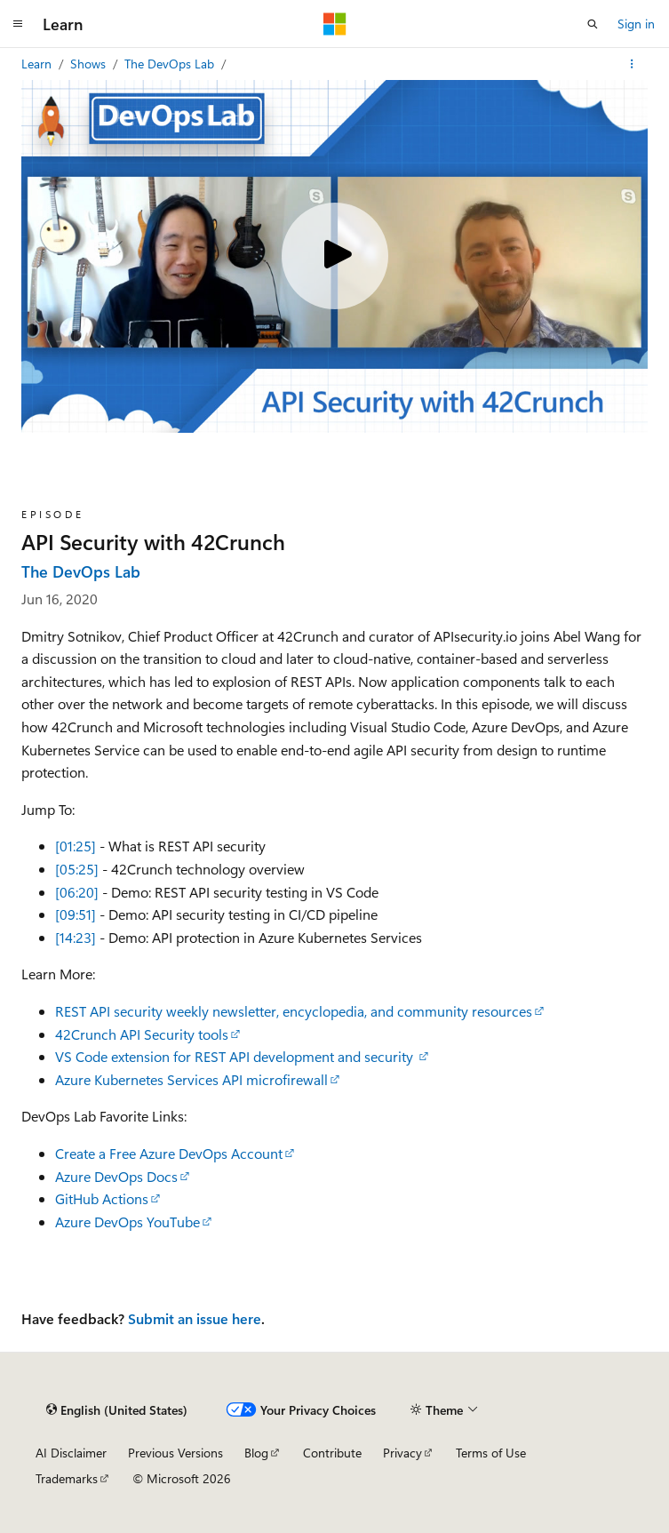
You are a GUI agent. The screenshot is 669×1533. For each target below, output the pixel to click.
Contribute (332, 1452)
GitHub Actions (101, 1198)
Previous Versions (175, 1452)
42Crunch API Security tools (141, 1034)
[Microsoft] (334, 24)
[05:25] (77, 868)
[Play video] (335, 256)
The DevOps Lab (171, 63)
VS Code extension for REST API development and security (236, 1056)
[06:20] (77, 891)
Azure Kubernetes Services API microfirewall (191, 1079)
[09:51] (75, 914)
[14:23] (75, 937)
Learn (38, 63)
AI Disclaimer (71, 1452)
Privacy (402, 1452)
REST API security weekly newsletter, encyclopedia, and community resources (293, 1011)
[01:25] (75, 845)
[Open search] (592, 24)
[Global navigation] (18, 24)
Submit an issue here (194, 1318)
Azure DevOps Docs (116, 1176)
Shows (89, 63)
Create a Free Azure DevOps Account (169, 1153)
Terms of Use (491, 1452)
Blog (256, 1452)
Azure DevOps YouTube (127, 1221)
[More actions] (632, 64)
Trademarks (67, 1478)
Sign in (636, 23)
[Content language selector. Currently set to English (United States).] (117, 1409)
